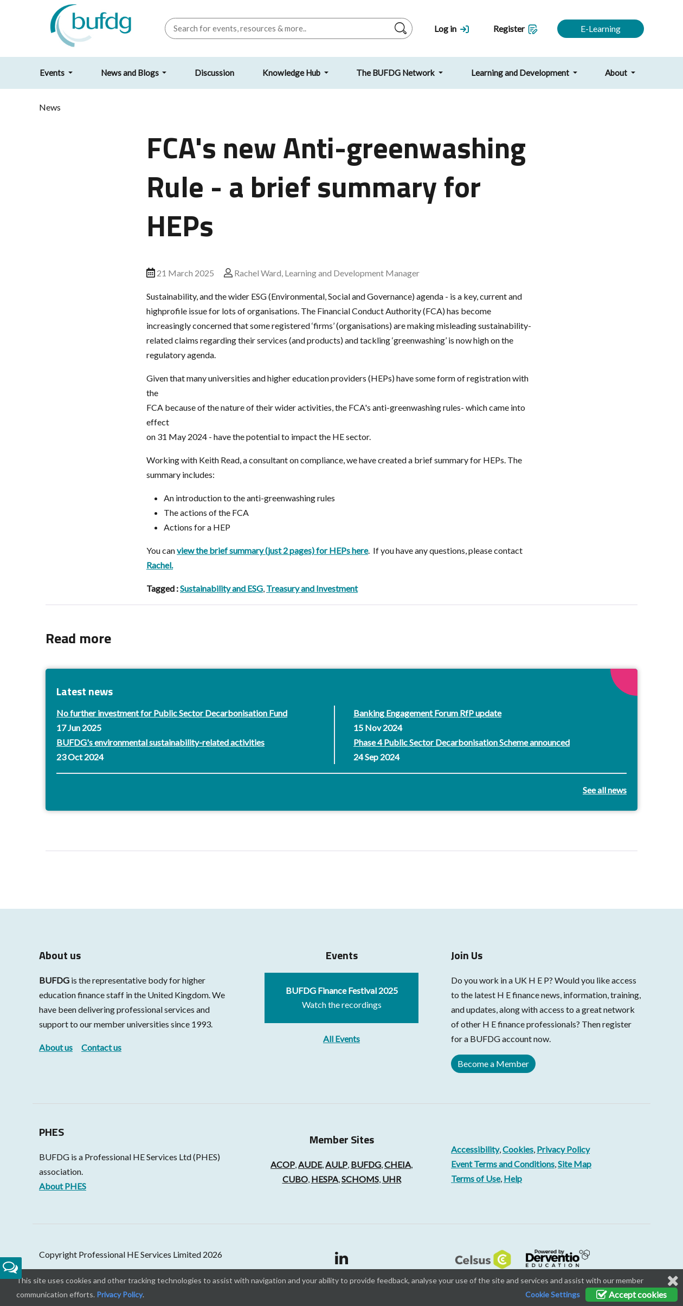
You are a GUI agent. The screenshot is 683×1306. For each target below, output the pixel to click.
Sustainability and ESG (221, 588)
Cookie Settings (552, 1294)
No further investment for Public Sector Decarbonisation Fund (171, 713)
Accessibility (475, 1149)
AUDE (310, 1164)
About (617, 72)
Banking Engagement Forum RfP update (427, 713)
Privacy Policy (563, 1149)
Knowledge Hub (292, 72)
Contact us (101, 1047)
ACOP (282, 1164)
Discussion (214, 72)
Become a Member (493, 1063)
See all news (605, 790)
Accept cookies (631, 1294)
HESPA (324, 1179)
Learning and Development (521, 72)
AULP (336, 1164)
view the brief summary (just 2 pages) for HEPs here (272, 550)
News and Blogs (130, 72)
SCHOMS (360, 1179)
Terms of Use (475, 1178)
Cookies (517, 1149)
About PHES (62, 1186)
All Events (341, 1038)
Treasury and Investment (312, 588)
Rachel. (159, 565)
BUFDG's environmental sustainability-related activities (160, 742)
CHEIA (397, 1164)
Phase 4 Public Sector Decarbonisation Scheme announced (461, 742)
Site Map (574, 1164)
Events (53, 72)
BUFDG (54, 980)
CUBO (295, 1179)
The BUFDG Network (396, 72)
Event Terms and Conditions (503, 1164)
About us (56, 1047)
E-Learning (601, 28)
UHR (391, 1179)
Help (513, 1178)
